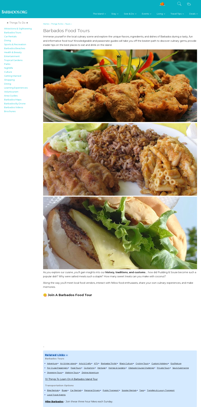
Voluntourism (11, 91)
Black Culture (126, 363)
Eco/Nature (176, 363)
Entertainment (12, 56)
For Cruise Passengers (57, 368)
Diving (7, 40)
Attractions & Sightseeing (18, 28)
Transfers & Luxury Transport (161, 390)
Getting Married (12, 76)
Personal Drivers (92, 390)
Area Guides (11, 95)
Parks (7, 64)
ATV (96, 363)
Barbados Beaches (14, 48)
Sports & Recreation (15, 44)
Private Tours (163, 368)
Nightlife (8, 68)
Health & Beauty (13, 52)
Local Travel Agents (56, 394)
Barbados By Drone (15, 103)
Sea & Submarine (180, 368)
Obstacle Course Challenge (141, 368)
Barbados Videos (13, 107)
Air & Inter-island (68, 363)
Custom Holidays (159, 363)
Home (46, 24)
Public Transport (111, 390)
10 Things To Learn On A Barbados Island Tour (71, 379)
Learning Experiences (16, 87)
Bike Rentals (53, 390)
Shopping (9, 79)
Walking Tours (72, 372)
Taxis (141, 390)
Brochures (10, 111)
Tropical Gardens (13, 60)
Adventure (52, 363)
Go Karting (89, 368)
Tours (67, 24)
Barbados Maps (12, 99)
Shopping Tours (54, 372)
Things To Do (57, 24)
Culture (8, 72)
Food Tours (76, 368)
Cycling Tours (142, 363)
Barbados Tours (12, 32)
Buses (64, 390)
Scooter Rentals (129, 390)
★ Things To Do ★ (17, 22)
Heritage (101, 368)
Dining (7, 83)
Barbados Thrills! (109, 363)
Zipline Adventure (90, 372)
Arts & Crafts (85, 363)
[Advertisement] (120, 321)
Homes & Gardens (117, 368)
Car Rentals (10, 36)
